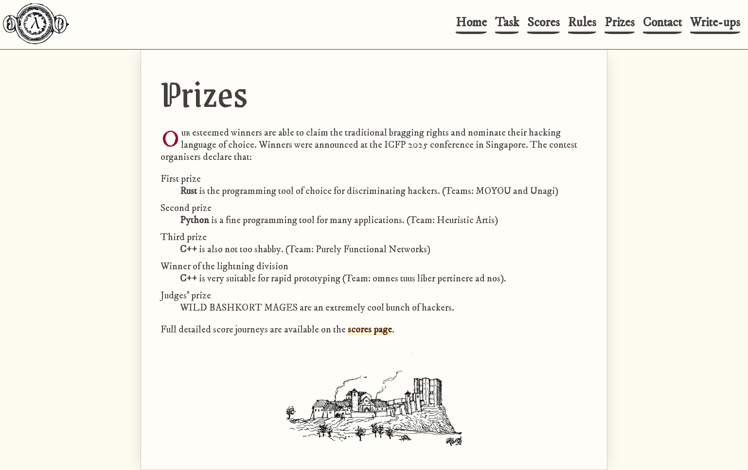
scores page (370, 330)
